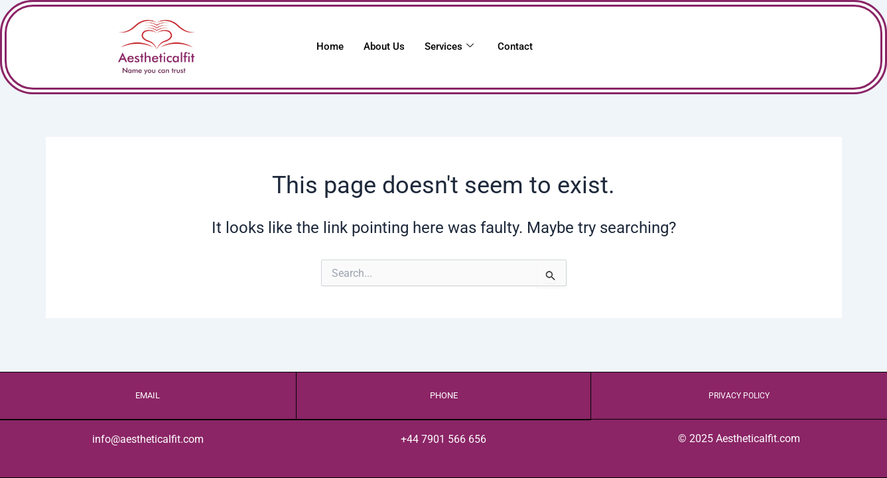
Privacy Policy (739, 395)
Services (449, 46)
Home (330, 46)
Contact (515, 46)
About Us (384, 46)
